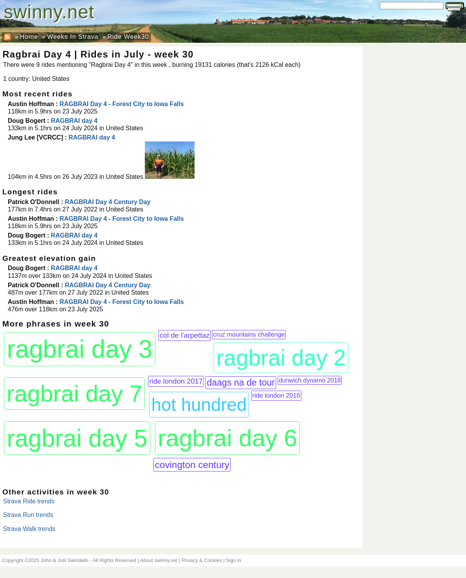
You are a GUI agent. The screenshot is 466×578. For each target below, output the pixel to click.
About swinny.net (159, 560)
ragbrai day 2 (281, 357)
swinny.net (49, 12)
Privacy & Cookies (202, 560)
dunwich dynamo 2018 (310, 380)
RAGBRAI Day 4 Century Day (108, 202)
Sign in (233, 560)
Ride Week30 (128, 36)
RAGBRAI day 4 (74, 120)
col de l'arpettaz (185, 335)
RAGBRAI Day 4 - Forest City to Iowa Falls (121, 104)
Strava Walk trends (29, 529)
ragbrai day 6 (227, 437)
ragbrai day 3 (80, 349)
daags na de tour (241, 382)
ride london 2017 (176, 381)
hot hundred (199, 405)
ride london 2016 (276, 395)
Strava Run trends (28, 515)
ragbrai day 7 (75, 394)
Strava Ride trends (29, 501)
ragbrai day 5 (77, 438)
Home (29, 36)
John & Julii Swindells (65, 560)
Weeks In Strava (72, 36)
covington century (192, 464)
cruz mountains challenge (249, 334)
